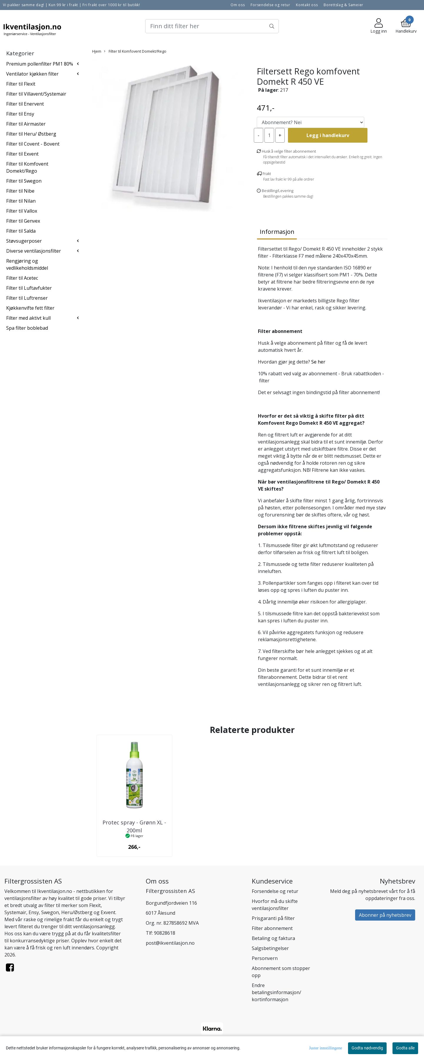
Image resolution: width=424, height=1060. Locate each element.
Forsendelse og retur (270, 4)
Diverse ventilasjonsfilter (33, 251)
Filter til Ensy (20, 114)
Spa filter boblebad (27, 328)
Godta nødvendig (367, 1048)
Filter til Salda (21, 231)
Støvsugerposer (24, 241)
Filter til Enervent (25, 104)
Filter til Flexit (20, 84)
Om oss (238, 4)
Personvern (265, 958)
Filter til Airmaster (26, 124)
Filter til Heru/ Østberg (31, 134)
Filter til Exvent (22, 154)
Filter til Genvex (23, 221)
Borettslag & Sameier (343, 4)
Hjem (96, 51)
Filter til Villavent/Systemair (36, 94)
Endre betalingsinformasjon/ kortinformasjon (276, 992)
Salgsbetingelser (270, 948)
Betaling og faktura (273, 938)
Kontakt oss (307, 4)
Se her (319, 362)
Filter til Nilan (21, 201)
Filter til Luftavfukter (29, 288)
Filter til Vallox (21, 211)
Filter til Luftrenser (27, 298)
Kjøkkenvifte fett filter (30, 308)
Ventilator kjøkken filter (32, 74)
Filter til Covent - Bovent (32, 144)
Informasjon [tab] (277, 232)
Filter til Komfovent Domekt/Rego (135, 51)
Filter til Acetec (22, 278)
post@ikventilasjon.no (170, 943)
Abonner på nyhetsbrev (385, 915)
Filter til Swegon (24, 181)
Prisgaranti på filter (273, 918)
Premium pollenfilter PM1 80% (39, 64)
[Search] (212, 26)
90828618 (164, 933)
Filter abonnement (272, 928)
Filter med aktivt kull (28, 318)
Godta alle (405, 1048)
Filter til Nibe (20, 191)
